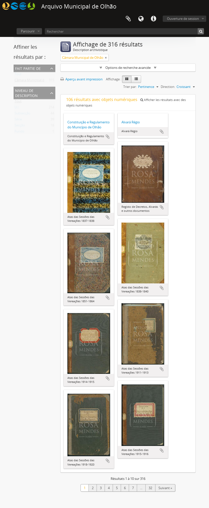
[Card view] (127, 79)
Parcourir (28, 31)
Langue (141, 19)
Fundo (19, 132)
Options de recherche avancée (128, 67)
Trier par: (130, 86)
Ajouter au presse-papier (107, 136)
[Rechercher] (124, 31)
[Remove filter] (106, 57)
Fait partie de (28, 68)
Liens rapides (153, 19)
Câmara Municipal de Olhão (35, 81)
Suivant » (165, 488)
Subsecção (22, 114)
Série (18, 120)
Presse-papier (128, 19)
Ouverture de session (183, 18)
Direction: (168, 86)
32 (150, 488)
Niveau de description (26, 92)
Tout (18, 75)
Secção (20, 126)
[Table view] (136, 79)
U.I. (17, 108)
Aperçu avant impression (81, 79)
